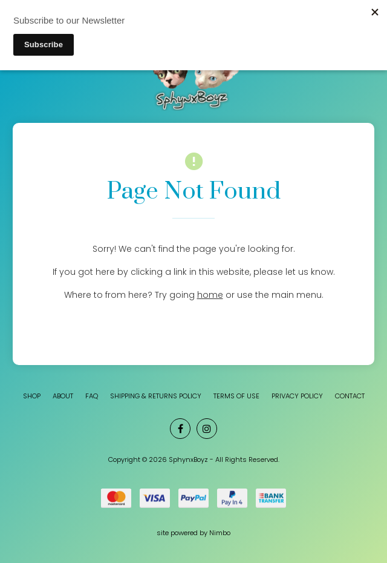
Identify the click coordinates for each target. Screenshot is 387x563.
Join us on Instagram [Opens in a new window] (207, 428)
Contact (350, 396)
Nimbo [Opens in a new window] (219, 533)
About (63, 396)
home (210, 295)
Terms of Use (236, 396)
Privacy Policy (297, 396)
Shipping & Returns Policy (155, 396)
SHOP (32, 396)
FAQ (91, 396)
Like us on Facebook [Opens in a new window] (180, 428)
